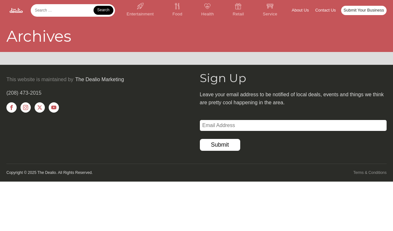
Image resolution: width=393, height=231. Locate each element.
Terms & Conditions (370, 172)
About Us (300, 10)
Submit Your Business (364, 10)
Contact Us (325, 10)
